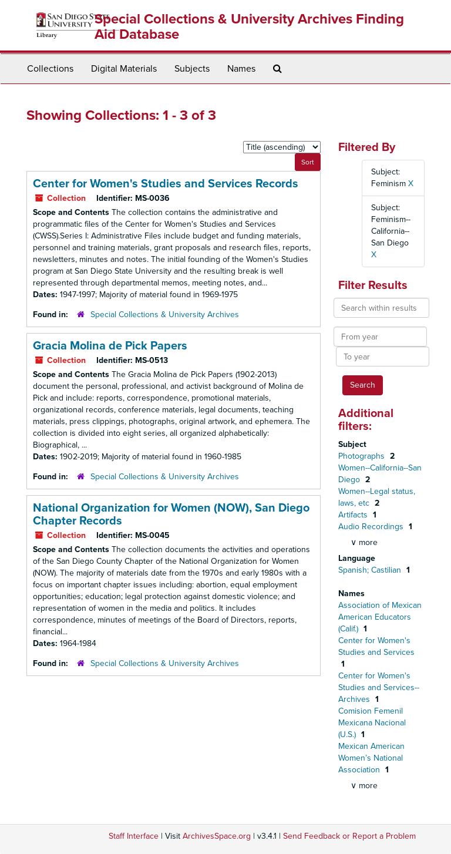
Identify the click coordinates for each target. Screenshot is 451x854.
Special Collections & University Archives (164, 315)
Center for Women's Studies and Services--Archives (378, 687)
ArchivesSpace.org (217, 836)
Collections (50, 69)
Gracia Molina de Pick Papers (110, 346)
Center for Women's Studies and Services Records (165, 184)
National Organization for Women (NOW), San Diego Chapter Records (171, 514)
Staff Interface (134, 836)
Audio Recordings (372, 527)
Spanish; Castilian (370, 570)
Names (241, 69)
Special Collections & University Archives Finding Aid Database (249, 27)
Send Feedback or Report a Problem (349, 836)
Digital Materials (124, 69)
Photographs (362, 456)
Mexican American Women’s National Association (371, 758)
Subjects (192, 69)
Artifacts (354, 515)
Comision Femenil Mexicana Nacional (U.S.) (372, 722)
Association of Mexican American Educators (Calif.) (380, 617)
